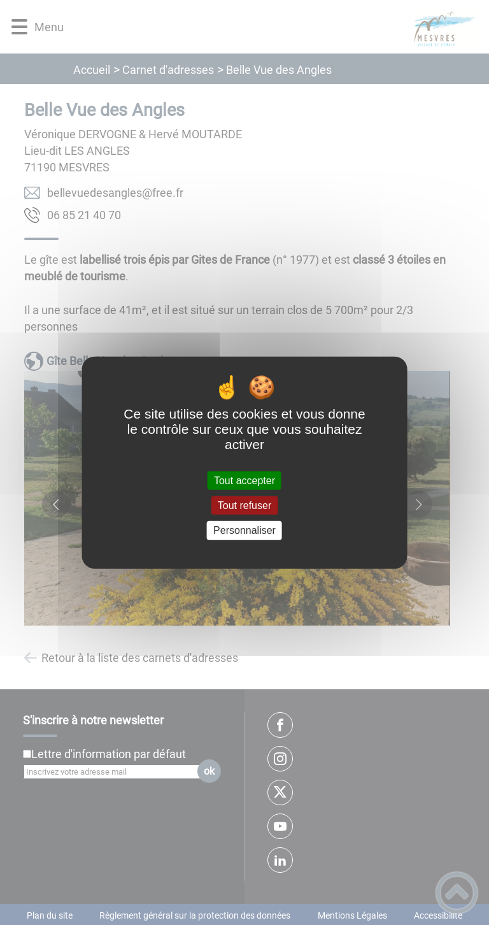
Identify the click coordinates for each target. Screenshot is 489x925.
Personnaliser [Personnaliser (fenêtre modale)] (244, 530)
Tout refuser (244, 505)
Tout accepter (244, 480)
